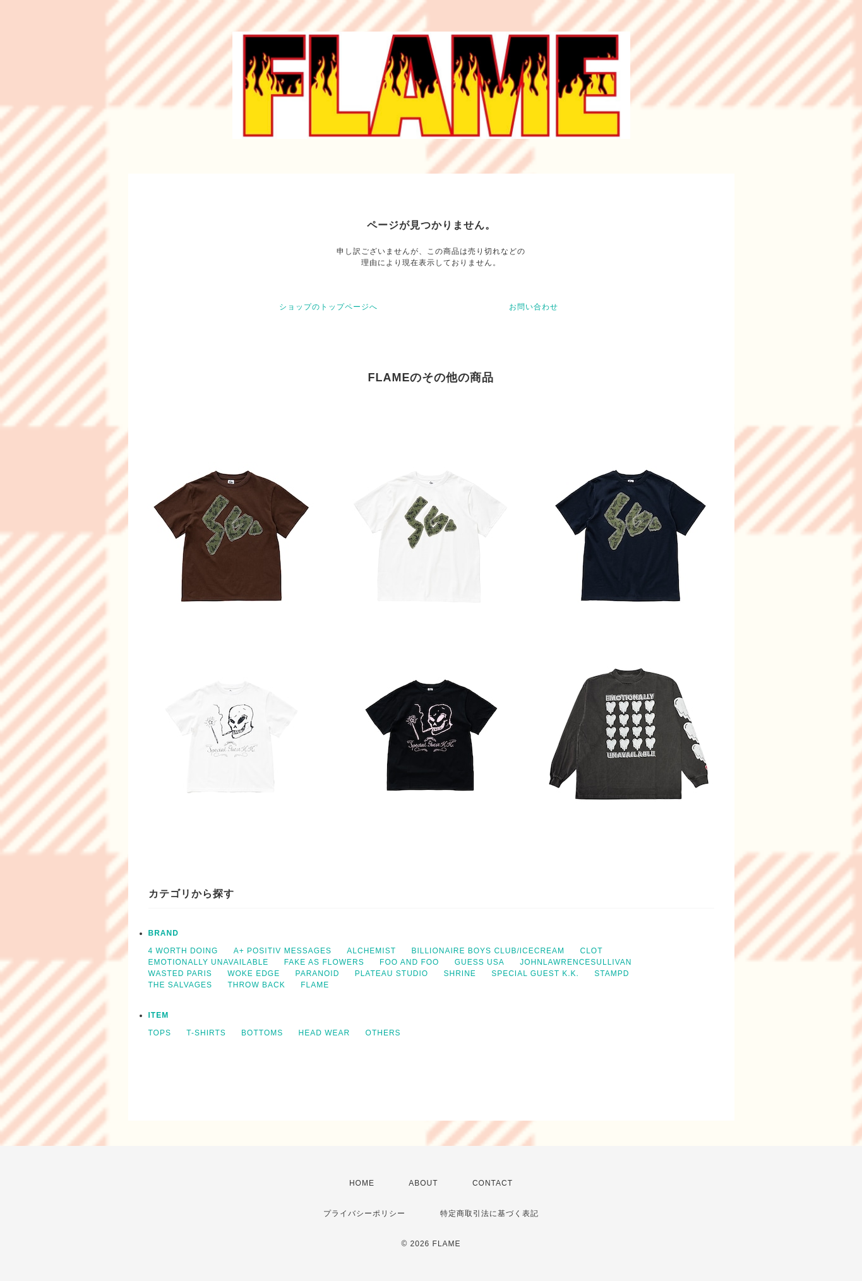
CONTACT (492, 1183)
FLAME (315, 984)
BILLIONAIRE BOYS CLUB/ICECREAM (488, 950)
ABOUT (423, 1183)
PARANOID (318, 973)
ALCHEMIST (371, 950)
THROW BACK (256, 984)
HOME (361, 1183)
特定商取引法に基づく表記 (489, 1213)
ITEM (158, 1015)
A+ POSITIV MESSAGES (283, 950)
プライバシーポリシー (364, 1213)
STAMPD (611, 973)
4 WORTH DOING (183, 950)
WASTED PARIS (180, 973)
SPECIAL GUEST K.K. (535, 973)
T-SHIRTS (205, 1032)
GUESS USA (480, 962)
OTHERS (383, 1032)
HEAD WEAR (324, 1032)
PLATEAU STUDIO (391, 973)
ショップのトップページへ (328, 306)
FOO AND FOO (409, 962)
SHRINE (460, 973)
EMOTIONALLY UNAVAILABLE (208, 962)
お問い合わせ (533, 306)
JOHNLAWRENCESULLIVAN (576, 962)
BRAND (163, 933)
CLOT (591, 950)
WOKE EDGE (253, 973)
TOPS (159, 1032)
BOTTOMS (262, 1032)
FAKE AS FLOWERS (324, 962)
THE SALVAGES (180, 984)
